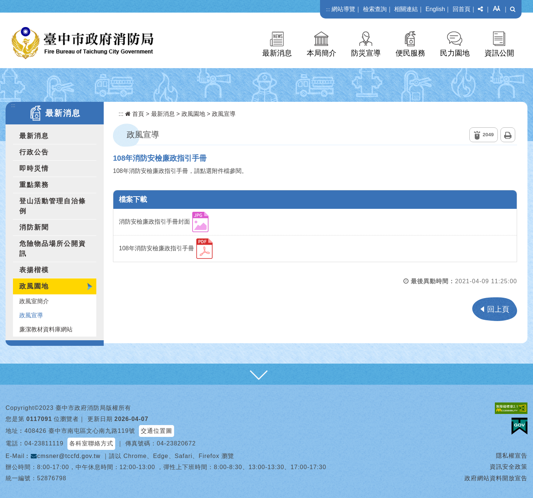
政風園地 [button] (34, 286)
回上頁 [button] (498, 309)
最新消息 (277, 53)
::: (328, 9)
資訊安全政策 (508, 467)
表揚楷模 (34, 270)
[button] (480, 9)
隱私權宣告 (511, 455)
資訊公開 (499, 53)
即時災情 (34, 168)
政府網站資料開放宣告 (495, 478)
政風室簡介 (34, 301)
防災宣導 (366, 53)
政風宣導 (31, 315)
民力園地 (455, 53)
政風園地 (193, 114)
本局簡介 (321, 53)
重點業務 (34, 184)
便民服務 (410, 53)
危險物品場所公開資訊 (52, 248)
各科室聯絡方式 (91, 443)
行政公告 (34, 152)
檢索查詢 (375, 9)
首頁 (134, 114)
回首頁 (461, 9)
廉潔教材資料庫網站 (46, 329)
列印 (507, 134)
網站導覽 (343, 9)
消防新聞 (34, 227)
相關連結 (406, 9)
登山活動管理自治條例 (52, 206)
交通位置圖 (156, 431)
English (435, 9)
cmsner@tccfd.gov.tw (65, 456)
